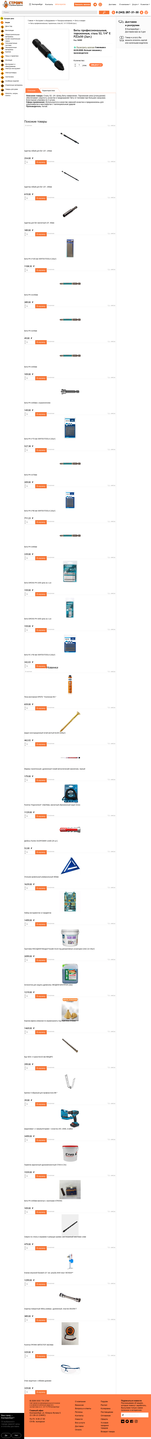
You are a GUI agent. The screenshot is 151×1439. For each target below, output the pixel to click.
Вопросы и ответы (83, 1410)
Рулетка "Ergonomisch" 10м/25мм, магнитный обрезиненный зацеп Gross (52, 807)
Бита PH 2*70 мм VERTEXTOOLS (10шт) (39, 441)
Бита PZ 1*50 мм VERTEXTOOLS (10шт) (39, 657)
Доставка (112, 4)
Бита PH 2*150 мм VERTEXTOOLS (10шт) (40, 261)
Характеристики (53, 91)
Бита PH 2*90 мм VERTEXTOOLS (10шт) (39, 513)
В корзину (41, 164)
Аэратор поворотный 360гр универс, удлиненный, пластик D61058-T (50, 1311)
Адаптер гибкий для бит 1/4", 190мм (38, 189)
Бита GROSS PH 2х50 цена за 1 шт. (38, 585)
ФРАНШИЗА (60, 4)
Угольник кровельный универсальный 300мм (41, 879)
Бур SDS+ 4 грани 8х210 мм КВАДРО (38, 1059)
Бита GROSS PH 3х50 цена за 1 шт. (38, 621)
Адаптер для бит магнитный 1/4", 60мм (39, 225)
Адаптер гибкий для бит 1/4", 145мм (38, 153)
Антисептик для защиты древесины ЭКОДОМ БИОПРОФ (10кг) (48, 987)
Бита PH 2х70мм (30, 477)
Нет (16, 1435)
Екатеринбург (7, 1418)
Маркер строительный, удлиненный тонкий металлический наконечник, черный (54, 771)
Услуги (134, 4)
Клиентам (144, 4)
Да (6, 1435)
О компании (124, 4)
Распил (104, 1407)
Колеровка (105, 1410)
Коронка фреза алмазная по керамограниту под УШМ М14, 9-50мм (50, 1023)
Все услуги (80, 1424)
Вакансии (79, 1407)
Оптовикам (106, 1417)
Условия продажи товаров (105, 1427)
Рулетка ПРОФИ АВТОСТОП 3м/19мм (38, 1347)
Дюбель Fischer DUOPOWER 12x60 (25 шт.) (41, 843)
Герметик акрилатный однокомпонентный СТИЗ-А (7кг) (45, 1167)
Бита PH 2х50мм (30, 369)
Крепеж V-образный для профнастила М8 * (40, 1095)
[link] (95, 4)
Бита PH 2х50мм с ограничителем (37, 405)
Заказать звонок (82, 5)
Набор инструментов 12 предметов (37, 915)
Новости (79, 1421)
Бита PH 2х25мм (30, 333)
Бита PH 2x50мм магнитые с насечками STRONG (43, 1203)
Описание (33, 91)
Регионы (79, 1414)
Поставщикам (107, 1414)
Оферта (104, 1421)
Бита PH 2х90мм (30, 549)
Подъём (104, 1403)
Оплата (78, 1431)
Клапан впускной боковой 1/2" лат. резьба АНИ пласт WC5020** (48, 1275)
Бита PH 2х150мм (31, 297)
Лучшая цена (7, 18)
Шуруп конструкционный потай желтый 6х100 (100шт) (44, 735)
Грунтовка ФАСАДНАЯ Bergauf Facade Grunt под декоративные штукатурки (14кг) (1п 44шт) (59, 951)
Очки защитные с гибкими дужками (37, 1383)
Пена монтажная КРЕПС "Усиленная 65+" (40, 699)
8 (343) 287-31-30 (127, 12)
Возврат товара (108, 1433)
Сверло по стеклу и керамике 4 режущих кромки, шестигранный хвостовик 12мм (55, 1239)
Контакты (49, 4)
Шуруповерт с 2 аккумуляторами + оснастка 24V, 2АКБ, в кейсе (48, 1131)
